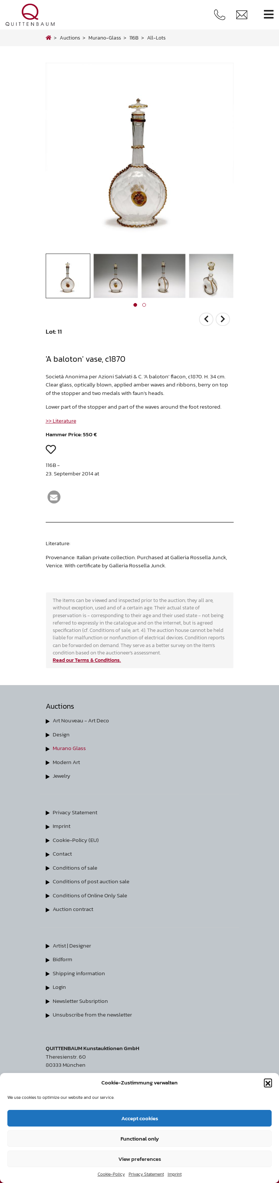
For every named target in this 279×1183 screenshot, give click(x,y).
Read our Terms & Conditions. (87, 660)
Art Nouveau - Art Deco (81, 720)
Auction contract (73, 909)
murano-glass (104, 37)
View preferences (139, 1159)
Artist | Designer (72, 945)
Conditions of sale (75, 867)
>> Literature (61, 420)
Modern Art (66, 762)
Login (59, 987)
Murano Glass (69, 748)
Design (61, 734)
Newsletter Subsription (80, 1001)
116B (134, 37)
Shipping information (79, 973)
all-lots (156, 37)
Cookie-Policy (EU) (76, 840)
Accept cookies (139, 1118)
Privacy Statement (146, 1174)
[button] (268, 1082)
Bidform (62, 959)
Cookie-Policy (111, 1174)
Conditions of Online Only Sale (90, 895)
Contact (62, 853)
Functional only (140, 1138)
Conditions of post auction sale (91, 881)
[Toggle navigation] (268, 14)
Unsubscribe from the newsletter (92, 1014)
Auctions (70, 37)
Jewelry (61, 775)
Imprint (175, 1174)
